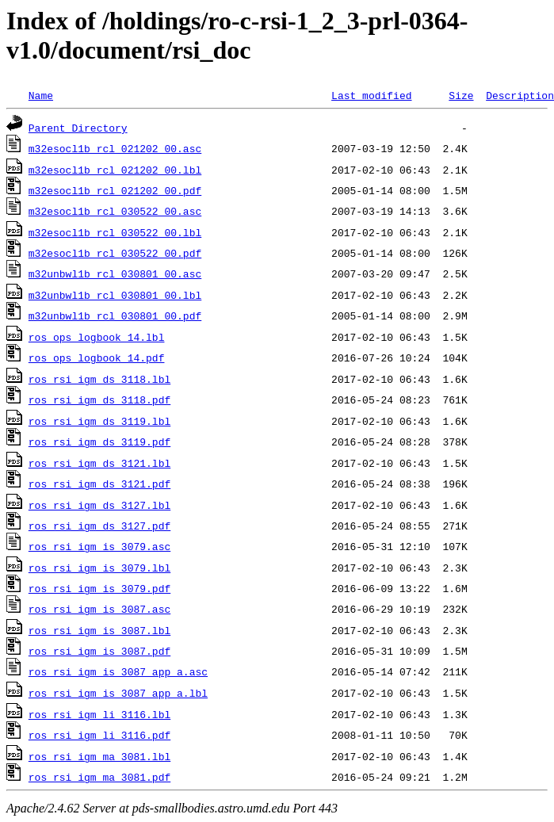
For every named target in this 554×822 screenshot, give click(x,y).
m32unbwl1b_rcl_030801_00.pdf (115, 315)
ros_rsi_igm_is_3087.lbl (99, 630)
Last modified (371, 95)
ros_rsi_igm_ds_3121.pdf (99, 483)
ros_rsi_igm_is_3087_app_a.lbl (118, 693)
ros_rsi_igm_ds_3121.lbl (99, 463)
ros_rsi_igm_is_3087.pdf (99, 651)
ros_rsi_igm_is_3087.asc (99, 609)
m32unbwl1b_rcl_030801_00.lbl (115, 295)
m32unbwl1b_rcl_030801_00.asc (115, 273)
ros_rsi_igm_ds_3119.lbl (99, 421)
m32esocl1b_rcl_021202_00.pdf (115, 190)
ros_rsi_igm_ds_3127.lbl (99, 505)
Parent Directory (78, 127)
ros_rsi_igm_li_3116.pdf (99, 735)
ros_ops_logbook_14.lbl (97, 337)
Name (41, 95)
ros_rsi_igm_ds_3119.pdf (99, 441)
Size (461, 95)
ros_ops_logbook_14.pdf (97, 357)
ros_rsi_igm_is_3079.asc (99, 546)
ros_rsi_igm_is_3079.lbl (99, 567)
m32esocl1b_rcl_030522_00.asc (115, 211)
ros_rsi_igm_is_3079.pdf (99, 588)
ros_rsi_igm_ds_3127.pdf (99, 525)
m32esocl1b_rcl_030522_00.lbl (115, 232)
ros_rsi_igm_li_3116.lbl (99, 714)
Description (520, 95)
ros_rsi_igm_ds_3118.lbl (99, 379)
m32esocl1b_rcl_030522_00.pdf (115, 253)
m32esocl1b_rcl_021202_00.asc (115, 148)
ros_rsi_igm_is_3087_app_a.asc (118, 671)
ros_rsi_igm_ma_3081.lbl (99, 756)
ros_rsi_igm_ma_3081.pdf (99, 777)
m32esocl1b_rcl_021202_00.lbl (115, 169)
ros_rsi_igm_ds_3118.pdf (99, 399)
